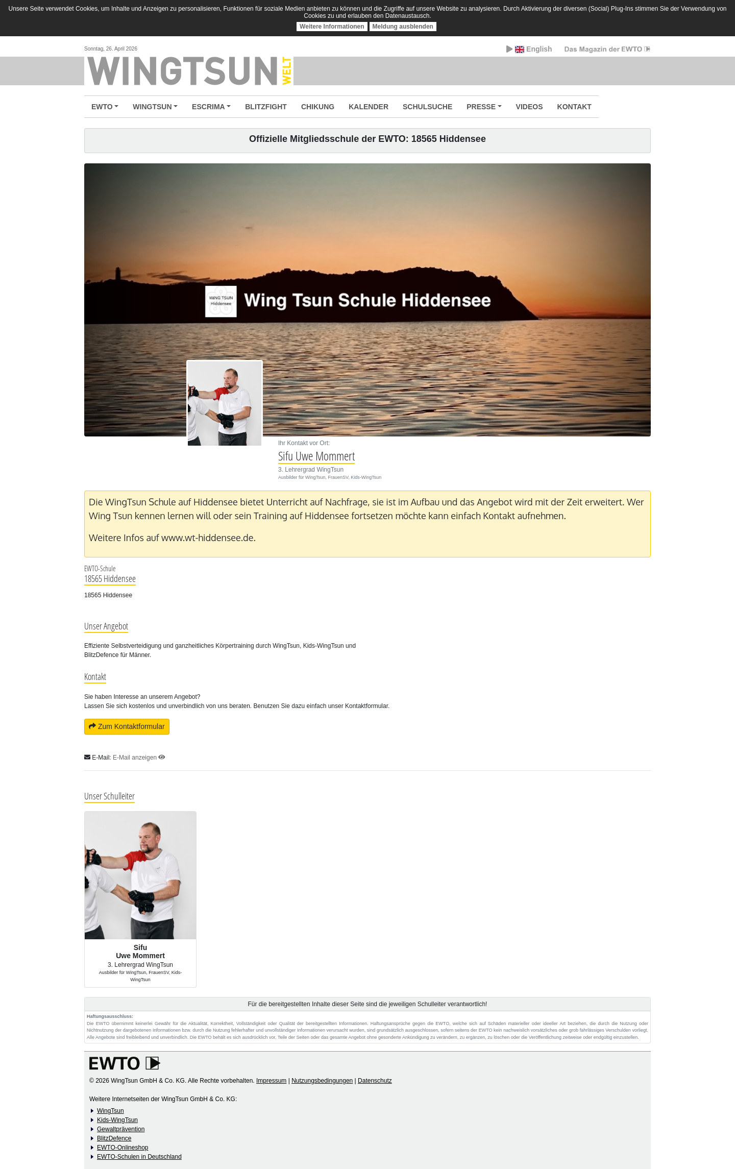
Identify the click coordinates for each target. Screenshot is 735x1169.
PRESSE (481, 107)
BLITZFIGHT (266, 107)
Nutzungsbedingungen (322, 1080)
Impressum (271, 1080)
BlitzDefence (114, 1138)
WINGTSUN (152, 107)
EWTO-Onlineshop (122, 1147)
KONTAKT (574, 107)
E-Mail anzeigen (139, 757)
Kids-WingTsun (117, 1120)
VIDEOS (529, 107)
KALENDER (368, 107)
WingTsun (110, 1110)
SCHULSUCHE (427, 107)
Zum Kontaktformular (127, 726)
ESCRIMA (208, 107)
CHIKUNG (317, 107)
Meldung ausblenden (403, 26)
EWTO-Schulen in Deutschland (139, 1156)
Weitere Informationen (332, 26)
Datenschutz (375, 1080)
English (529, 49)
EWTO (102, 107)
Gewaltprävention (120, 1129)
